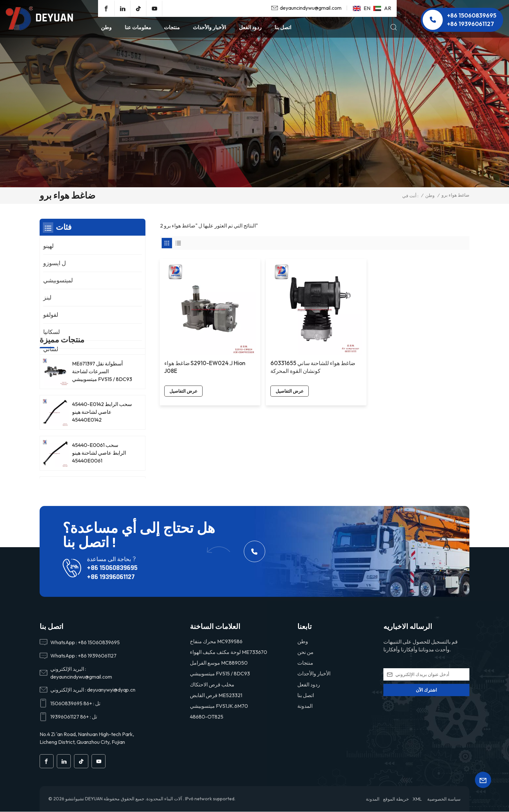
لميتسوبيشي (58, 280)
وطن (106, 27)
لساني (50, 349)
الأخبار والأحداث (209, 27)
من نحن (305, 652)
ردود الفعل (250, 27)
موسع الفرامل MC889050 (219, 662)
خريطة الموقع (396, 799)
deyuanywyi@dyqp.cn (111, 689)
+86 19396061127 (470, 24)
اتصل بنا (283, 27)
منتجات (172, 27)
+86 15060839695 (471, 15)
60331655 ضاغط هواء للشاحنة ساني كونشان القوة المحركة (270, 343)
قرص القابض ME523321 (216, 695)
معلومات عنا (138, 27)
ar (382, 8)
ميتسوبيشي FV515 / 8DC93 (220, 673)
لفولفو (50, 314)
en (361, 8)
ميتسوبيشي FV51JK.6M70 (219, 706)
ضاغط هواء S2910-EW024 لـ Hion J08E (191, 339)
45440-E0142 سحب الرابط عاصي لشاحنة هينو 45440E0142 (102, 467)
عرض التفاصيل (184, 363)
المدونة (305, 706)
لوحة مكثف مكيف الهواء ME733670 (228, 652)
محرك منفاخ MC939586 (216, 641)
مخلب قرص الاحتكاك (212, 684)
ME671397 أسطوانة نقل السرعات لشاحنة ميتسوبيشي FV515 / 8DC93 (102, 426)
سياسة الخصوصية (444, 799)
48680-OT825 (206, 716)
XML (417, 799)
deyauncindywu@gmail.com (310, 8)
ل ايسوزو (54, 263)
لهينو (48, 246)
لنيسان (51, 366)
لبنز (47, 297)
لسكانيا (51, 332)
